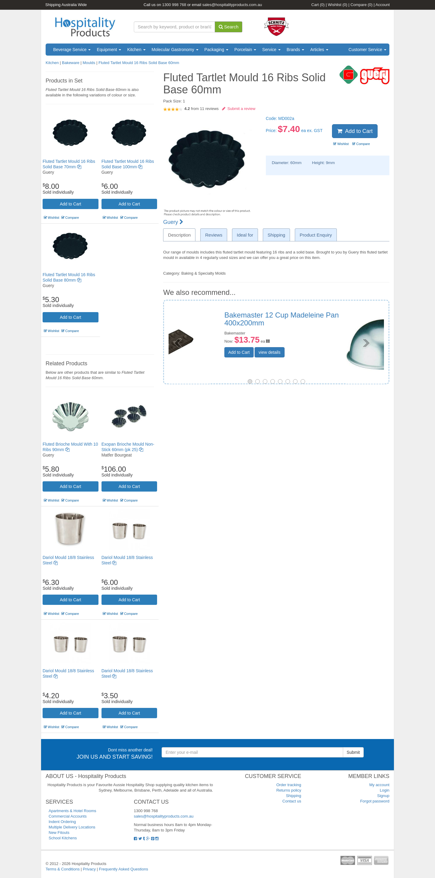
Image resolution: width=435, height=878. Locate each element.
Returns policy (288, 790)
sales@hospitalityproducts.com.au (232, 4)
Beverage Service (72, 49)
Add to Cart (70, 204)
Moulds (89, 62)
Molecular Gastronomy (175, 49)
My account (379, 785)
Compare (361, 4)
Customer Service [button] (367, 49)
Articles (319, 49)
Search (229, 26)
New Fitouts (59, 832)
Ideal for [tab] (245, 234)
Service (271, 49)
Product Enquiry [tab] (316, 234)
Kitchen (136, 49)
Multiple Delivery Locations (72, 827)
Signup (383, 795)
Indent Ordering (62, 821)
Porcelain (245, 49)
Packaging (216, 49)
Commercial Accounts (68, 816)
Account (382, 4)
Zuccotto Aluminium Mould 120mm (317, 315)
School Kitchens (63, 838)
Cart (318, 4)
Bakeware (71, 62)
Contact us (291, 801)
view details (307, 344)
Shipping (293, 795)
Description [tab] (179, 234)
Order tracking (288, 785)
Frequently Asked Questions (123, 869)
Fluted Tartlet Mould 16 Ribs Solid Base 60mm (138, 62)
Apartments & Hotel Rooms (72, 811)
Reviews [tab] (213, 234)
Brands (295, 49)
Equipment (109, 49)
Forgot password (374, 801)
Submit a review (239, 108)
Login (384, 790)
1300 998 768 (174, 4)
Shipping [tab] (276, 234)
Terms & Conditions (63, 869)
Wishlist (337, 4)
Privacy (89, 869)
